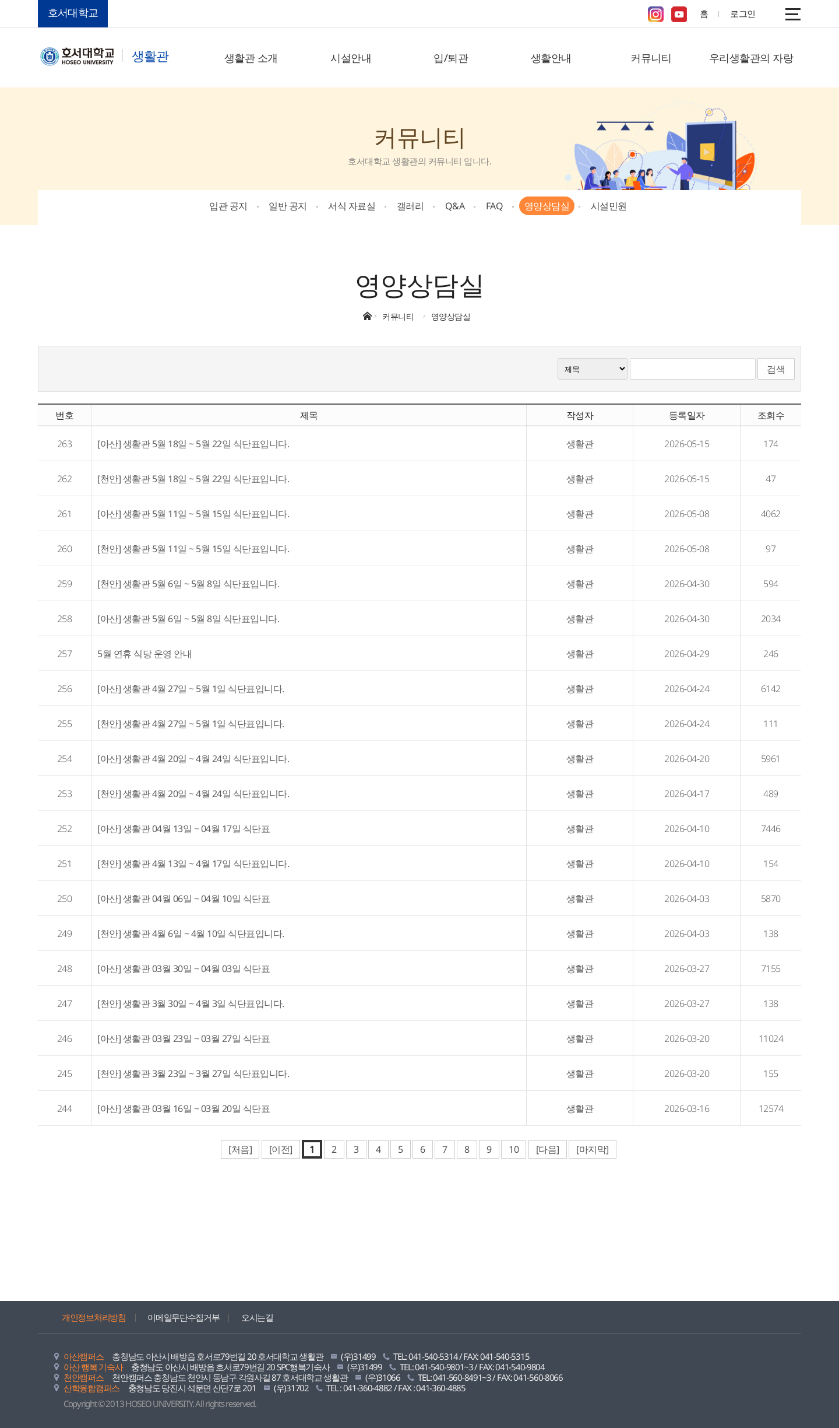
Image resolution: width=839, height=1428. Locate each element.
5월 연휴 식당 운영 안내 (144, 653)
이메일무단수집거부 (183, 1317)
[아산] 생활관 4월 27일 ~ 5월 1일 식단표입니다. (190, 688)
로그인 (743, 13)
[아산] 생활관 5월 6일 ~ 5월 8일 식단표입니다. (188, 618)
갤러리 (410, 205)
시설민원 (609, 205)
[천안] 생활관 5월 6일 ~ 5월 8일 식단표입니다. (188, 583)
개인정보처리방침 (94, 1317)
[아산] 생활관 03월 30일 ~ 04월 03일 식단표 (183, 968)
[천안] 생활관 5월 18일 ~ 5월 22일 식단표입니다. (193, 478)
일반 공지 (288, 205)
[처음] (240, 1149)
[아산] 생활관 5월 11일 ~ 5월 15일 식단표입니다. (193, 513)
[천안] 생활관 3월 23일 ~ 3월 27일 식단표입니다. (193, 1073)
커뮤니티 (650, 58)
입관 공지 (228, 205)
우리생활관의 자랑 (751, 58)
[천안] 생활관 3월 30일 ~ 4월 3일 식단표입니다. (190, 1003)
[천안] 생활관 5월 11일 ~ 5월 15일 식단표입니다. (193, 548)
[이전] (280, 1149)
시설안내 (350, 58)
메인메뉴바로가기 (0, 0)
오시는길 (257, 1317)
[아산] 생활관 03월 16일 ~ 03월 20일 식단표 (183, 1108)
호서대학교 (73, 12)
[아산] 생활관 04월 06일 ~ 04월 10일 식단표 (183, 898)
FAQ (494, 205)
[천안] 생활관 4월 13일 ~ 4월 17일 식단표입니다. (193, 863)
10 (514, 1149)
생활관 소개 (251, 58)
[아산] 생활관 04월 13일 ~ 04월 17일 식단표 (183, 828)
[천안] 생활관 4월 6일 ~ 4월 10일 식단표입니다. (190, 933)
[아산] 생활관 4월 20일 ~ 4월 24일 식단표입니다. (193, 758)
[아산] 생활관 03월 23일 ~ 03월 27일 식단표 (183, 1038)
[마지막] (592, 1149)
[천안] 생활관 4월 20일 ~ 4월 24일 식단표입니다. (193, 793)
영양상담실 (547, 205)
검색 (776, 369)
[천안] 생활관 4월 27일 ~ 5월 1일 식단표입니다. (190, 723)
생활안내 (551, 58)
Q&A (455, 205)
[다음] (547, 1149)
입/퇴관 (450, 58)
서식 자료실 (351, 205)
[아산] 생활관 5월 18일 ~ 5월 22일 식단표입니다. (193, 443)
